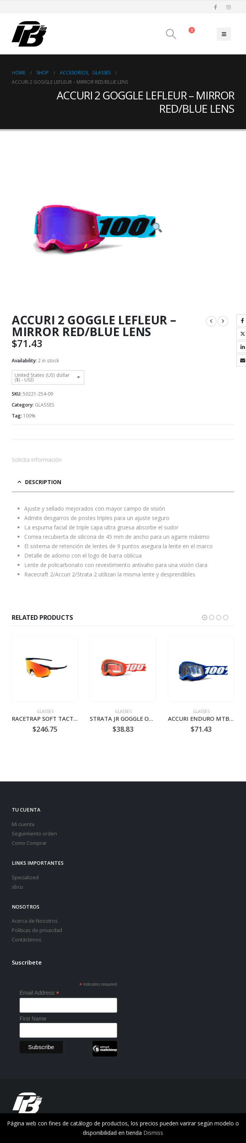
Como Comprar (29, 843)
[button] (171, 34)
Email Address (39, 993)
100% (29, 415)
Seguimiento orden (34, 833)
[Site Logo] (29, 34)
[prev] (211, 321)
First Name (33, 1018)
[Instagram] (228, 7)
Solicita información (37, 459)
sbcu (17, 887)
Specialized (25, 877)
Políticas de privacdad (37, 930)
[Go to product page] (44, 668)
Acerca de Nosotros (35, 921)
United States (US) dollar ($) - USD (42, 377)
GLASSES (44, 404)
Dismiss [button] (153, 1132)
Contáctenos (26, 939)
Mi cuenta (23, 824)
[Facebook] (215, 7)
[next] (222, 321)
